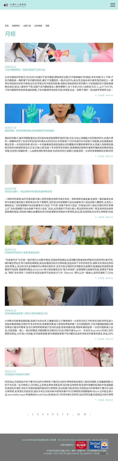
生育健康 (38, 25)
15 (84, 414)
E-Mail (102, 453)
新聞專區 (16, 25)
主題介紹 (27, 25)
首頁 (7, 25)
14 (78, 414)
